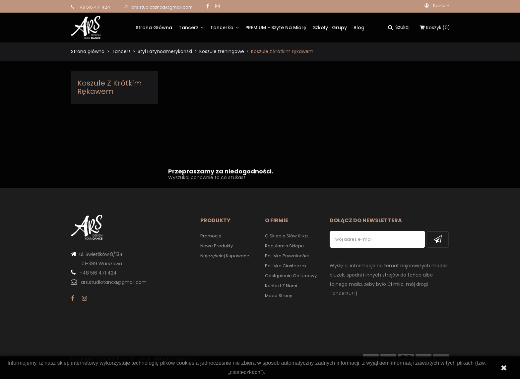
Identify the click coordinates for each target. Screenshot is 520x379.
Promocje (211, 236)
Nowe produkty (216, 246)
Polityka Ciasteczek (286, 266)
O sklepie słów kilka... (288, 236)
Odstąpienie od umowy (291, 276)
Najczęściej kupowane (224, 256)
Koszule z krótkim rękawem (109, 87)
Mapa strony (278, 295)
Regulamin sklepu (284, 246)
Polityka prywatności (287, 256)
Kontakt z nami (281, 286)
